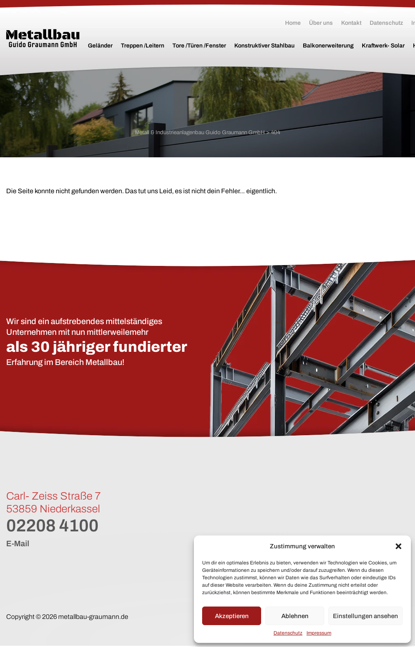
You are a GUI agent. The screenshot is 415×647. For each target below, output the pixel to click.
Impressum (319, 633)
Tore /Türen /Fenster (199, 46)
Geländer (100, 46)
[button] (398, 546)
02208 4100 (56, 526)
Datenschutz (288, 633)
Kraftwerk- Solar (383, 46)
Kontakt (351, 23)
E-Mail (18, 544)
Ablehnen (295, 616)
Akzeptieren (232, 616)
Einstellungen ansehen (365, 616)
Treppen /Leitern (142, 46)
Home (293, 23)
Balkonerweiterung (328, 46)
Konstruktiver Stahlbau (264, 46)
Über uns (321, 23)
